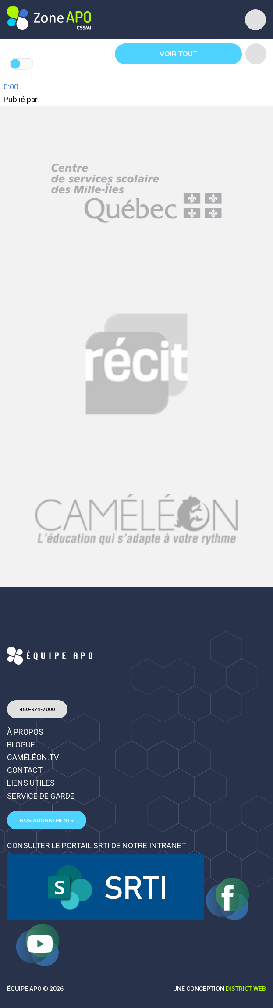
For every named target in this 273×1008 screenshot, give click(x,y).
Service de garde (40, 796)
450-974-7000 (37, 709)
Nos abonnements (47, 820)
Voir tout (178, 54)
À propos (25, 731)
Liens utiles (31, 782)
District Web (246, 988)
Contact (25, 770)
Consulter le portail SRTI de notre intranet (96, 845)
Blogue (21, 744)
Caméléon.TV (33, 757)
